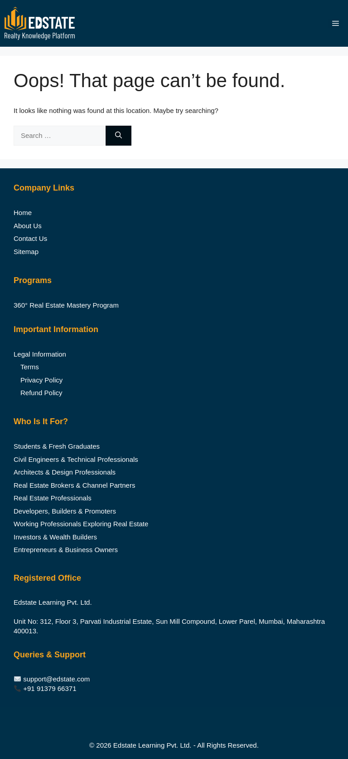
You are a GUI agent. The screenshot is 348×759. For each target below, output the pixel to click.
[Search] (118, 136)
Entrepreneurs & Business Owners (66, 549)
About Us (28, 226)
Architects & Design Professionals (65, 472)
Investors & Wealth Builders (55, 537)
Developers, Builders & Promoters (65, 511)
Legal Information (40, 354)
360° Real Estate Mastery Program (66, 305)
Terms (29, 367)
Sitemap (26, 251)
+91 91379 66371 (49, 688)
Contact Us (30, 238)
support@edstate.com (56, 679)
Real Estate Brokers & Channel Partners (74, 485)
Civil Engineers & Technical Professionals (76, 459)
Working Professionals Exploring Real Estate (81, 524)
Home (23, 212)
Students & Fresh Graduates (57, 446)
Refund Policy (41, 393)
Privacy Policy (41, 380)
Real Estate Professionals (53, 498)
